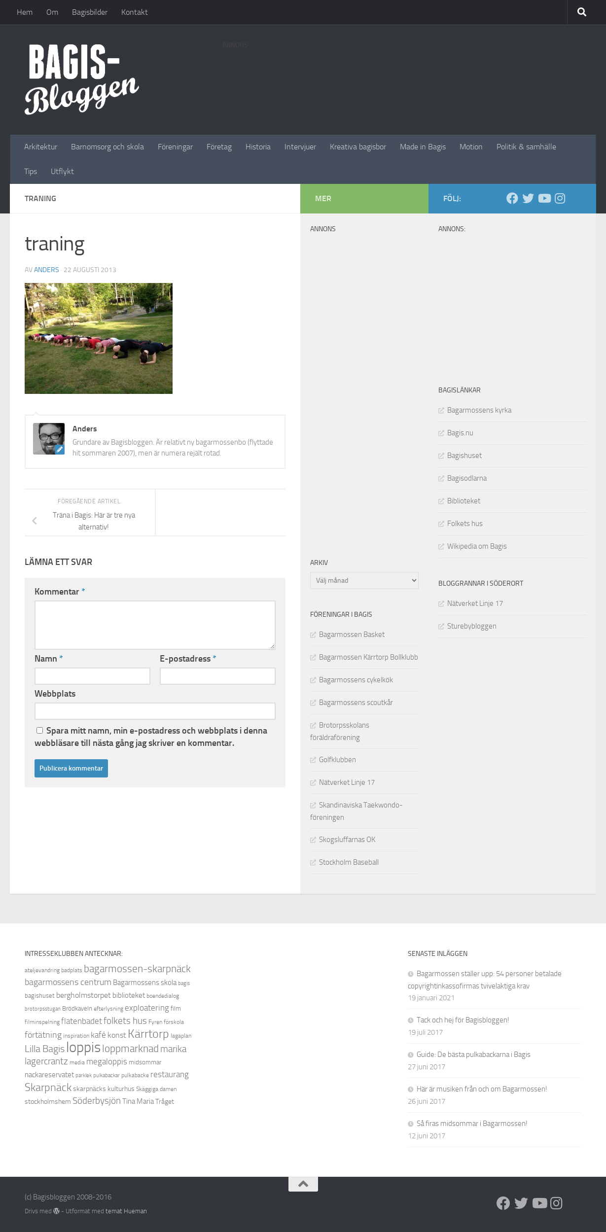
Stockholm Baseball (349, 862)
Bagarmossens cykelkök (356, 679)
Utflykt (62, 171)
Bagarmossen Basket (352, 634)
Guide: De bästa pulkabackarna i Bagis (474, 1054)
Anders (46, 270)
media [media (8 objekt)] (77, 1062)
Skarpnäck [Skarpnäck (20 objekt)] (48, 1087)
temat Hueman (126, 1211)
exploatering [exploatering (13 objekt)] (147, 1008)
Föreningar (175, 146)
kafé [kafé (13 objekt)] (98, 1035)
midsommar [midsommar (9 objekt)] (145, 1062)
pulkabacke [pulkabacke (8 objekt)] (135, 1075)
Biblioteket (463, 500)
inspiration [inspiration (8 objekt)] (76, 1035)
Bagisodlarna (467, 478)
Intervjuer (300, 146)
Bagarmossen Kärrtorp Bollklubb (368, 657)
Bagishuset (464, 455)
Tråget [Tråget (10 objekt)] (164, 1101)
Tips (30, 171)
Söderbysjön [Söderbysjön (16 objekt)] (96, 1100)
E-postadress (188, 658)
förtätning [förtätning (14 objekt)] (43, 1034)
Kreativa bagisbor (358, 146)
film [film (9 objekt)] (176, 1008)
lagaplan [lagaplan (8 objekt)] (181, 1035)
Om (52, 12)
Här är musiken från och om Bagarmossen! (482, 1089)
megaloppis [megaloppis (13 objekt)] (106, 1061)
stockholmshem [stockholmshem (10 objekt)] (48, 1101)
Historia (258, 146)
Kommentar (60, 591)
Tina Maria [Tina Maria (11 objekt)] (138, 1101)
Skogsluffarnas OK (347, 839)
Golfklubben (337, 759)
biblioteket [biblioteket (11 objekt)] (128, 995)
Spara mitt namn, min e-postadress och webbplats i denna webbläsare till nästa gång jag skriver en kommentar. (151, 736)
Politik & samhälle (526, 146)
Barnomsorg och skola (107, 146)
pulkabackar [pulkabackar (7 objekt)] (106, 1075)
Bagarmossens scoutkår (356, 702)
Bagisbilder (89, 12)
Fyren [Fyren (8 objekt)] (155, 1022)
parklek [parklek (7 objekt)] (83, 1075)
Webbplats (55, 693)
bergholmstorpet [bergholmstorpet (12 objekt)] (83, 995)
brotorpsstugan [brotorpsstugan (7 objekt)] (43, 1009)
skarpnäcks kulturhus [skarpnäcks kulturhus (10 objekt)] (104, 1089)
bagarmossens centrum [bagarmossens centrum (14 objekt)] (68, 982)
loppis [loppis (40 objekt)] (83, 1047)
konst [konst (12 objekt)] (116, 1035)
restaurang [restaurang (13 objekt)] (169, 1074)
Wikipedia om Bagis (477, 546)
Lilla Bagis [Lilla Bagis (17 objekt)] (45, 1049)
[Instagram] (560, 198)
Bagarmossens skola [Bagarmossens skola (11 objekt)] (145, 982)
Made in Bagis (423, 146)
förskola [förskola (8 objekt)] (174, 1022)
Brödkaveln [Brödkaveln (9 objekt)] (77, 1008)
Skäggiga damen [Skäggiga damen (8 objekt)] (156, 1089)
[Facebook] (512, 198)
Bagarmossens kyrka (479, 410)
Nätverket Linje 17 (475, 603)
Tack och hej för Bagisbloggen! (463, 1020)
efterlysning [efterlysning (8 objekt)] (108, 1008)
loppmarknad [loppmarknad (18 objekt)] (130, 1049)
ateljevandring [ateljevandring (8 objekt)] (42, 970)
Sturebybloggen (472, 626)
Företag (219, 146)
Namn (49, 658)
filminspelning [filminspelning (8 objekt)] (42, 1022)
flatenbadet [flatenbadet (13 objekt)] (81, 1021)
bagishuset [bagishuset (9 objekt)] (40, 995)
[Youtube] (544, 198)
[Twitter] (528, 198)
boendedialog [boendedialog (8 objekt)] (162, 995)
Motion (471, 146)
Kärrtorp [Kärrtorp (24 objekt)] (148, 1034)
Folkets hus (465, 523)
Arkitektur (40, 146)
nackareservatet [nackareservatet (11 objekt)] (49, 1074)
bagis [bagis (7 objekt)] (184, 983)
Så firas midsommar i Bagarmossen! (472, 1123)
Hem (25, 12)
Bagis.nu (460, 432)
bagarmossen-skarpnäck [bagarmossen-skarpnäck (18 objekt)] (137, 969)
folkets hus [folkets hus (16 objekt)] (125, 1020)
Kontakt (134, 12)
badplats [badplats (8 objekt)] (71, 970)
